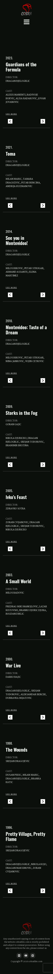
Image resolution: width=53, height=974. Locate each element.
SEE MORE (11, 114)
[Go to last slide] (10, 121)
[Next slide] (43, 121)
